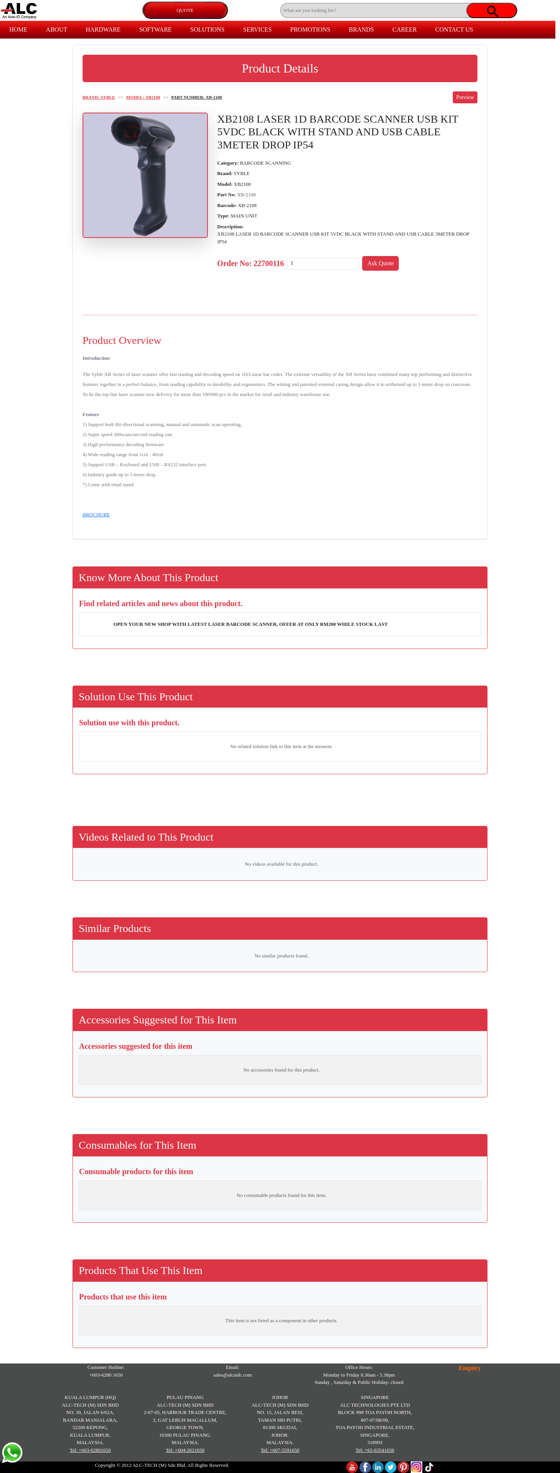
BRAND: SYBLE (99, 97)
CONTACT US (454, 29)
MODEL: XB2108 (143, 97)
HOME (18, 29)
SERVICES (257, 29)
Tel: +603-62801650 (90, 1450)
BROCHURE (96, 514)
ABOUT (56, 29)
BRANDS (361, 29)
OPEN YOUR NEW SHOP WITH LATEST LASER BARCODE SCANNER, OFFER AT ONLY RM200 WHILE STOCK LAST (250, 624)
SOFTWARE (155, 29)
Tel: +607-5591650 (280, 1450)
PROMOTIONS (310, 29)
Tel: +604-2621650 (185, 1450)
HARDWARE (103, 29)
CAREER (404, 29)
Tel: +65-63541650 (375, 1450)
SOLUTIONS (207, 29)
